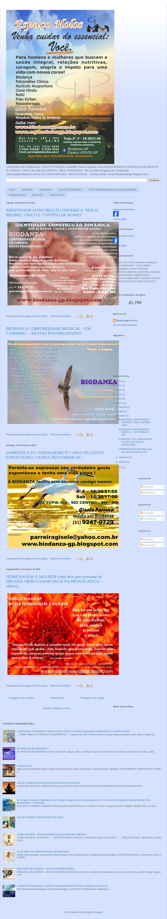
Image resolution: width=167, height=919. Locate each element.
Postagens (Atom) (61, 708)
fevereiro (124, 457)
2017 (119, 385)
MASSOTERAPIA (17, 195)
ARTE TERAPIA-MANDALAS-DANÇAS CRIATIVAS (112, 190)
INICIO (12, 190)
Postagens (147, 486)
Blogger (98, 912)
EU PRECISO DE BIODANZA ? (33, 748)
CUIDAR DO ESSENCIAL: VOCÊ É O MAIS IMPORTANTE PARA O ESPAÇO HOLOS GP (62, 886)
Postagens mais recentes (21, 698)
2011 (119, 467)
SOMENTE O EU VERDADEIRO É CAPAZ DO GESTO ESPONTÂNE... (135, 442)
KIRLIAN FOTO (57, 195)
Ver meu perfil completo (125, 325)
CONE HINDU (45, 190)
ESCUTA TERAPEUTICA (70, 190)
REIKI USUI (37, 195)
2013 (119, 398)
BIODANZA (27, 190)
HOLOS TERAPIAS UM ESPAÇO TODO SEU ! (40, 817)
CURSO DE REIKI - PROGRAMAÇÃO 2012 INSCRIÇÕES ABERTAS (52, 834)
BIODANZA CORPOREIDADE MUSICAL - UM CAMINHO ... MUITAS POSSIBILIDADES (48, 330)
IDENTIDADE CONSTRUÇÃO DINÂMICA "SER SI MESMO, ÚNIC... (135, 422)
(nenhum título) (24, 765)
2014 (119, 394)
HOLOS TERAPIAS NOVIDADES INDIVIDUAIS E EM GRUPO (48, 783)
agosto (123, 407)
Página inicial (57, 698)
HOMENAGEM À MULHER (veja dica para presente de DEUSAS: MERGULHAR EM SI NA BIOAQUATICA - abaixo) (54, 581)
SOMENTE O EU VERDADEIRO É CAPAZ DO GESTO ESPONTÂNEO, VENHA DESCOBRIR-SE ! (55, 455)
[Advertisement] (123, 531)
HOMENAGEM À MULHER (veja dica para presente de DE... (135, 450)
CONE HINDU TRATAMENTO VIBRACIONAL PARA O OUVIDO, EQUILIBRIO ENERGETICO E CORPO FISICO (73, 731)
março (122, 415)
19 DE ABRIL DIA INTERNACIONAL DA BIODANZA (43, 851)
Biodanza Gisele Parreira (123, 209)
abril (121, 411)
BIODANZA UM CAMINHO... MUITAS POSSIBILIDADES (45, 868)
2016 (119, 389)
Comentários (148, 492)
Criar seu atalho (120, 219)
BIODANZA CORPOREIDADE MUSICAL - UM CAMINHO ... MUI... (135, 432)
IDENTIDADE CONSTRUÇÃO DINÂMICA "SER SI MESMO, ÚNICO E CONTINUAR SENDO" (52, 212)
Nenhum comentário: (61, 316)
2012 (119, 403)
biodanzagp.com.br (127, 320)
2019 (119, 381)
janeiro (123, 461)
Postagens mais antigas (92, 698)
